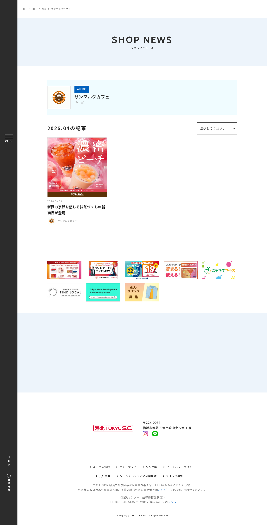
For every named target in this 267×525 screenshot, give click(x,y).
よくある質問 (101, 471)
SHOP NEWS (39, 8)
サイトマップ (128, 471)
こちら (162, 494)
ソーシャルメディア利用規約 (138, 480)
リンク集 (151, 471)
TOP (9, 461)
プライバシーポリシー (181, 471)
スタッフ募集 (174, 480)
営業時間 (8, 483)
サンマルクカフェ (61, 8)
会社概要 (105, 480)
